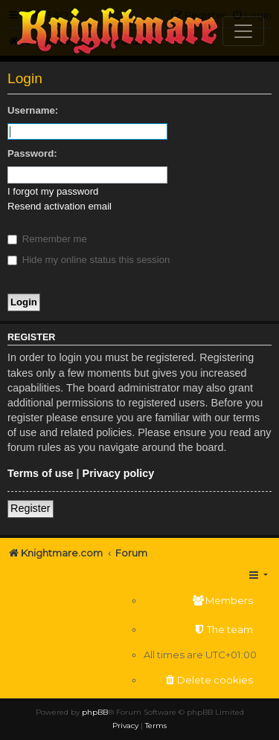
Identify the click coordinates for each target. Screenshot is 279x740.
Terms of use (40, 473)
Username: (32, 110)
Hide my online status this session (88, 259)
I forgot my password (52, 191)
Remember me (47, 238)
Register (30, 508)
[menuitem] (200, 600)
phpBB (95, 712)
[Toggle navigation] (243, 31)
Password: (32, 153)
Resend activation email (59, 206)
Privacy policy (119, 473)
